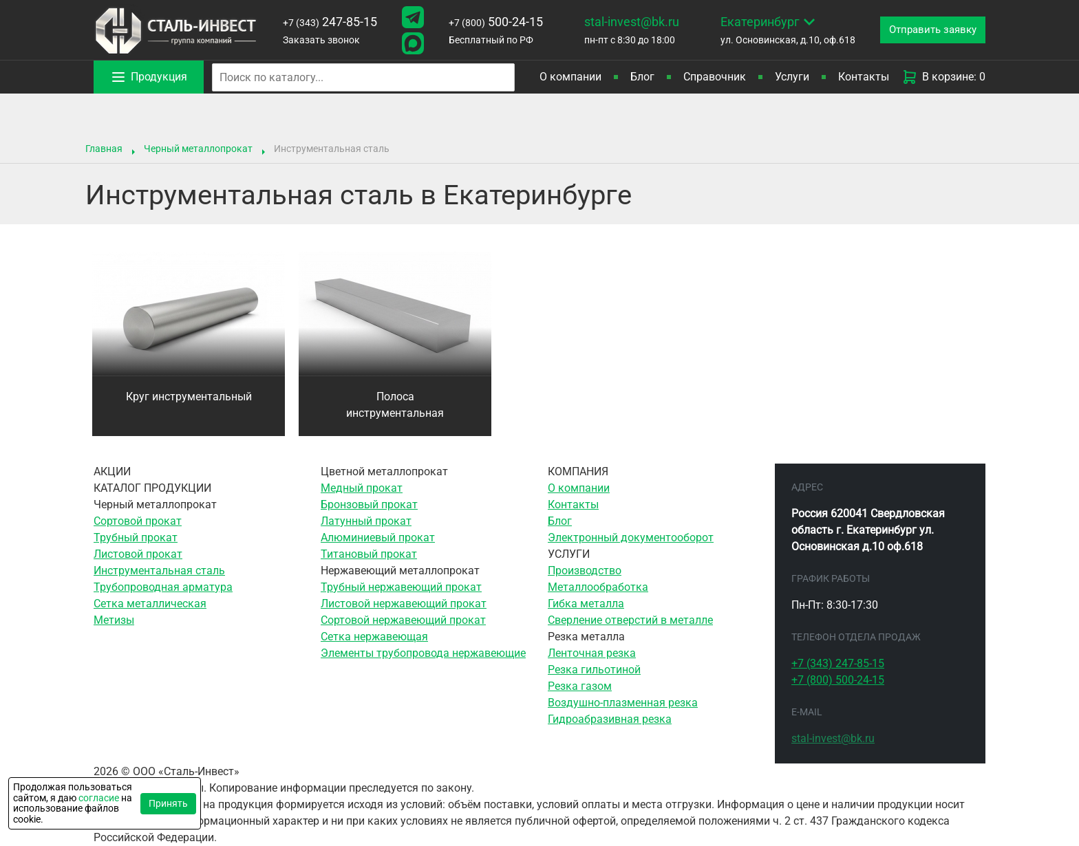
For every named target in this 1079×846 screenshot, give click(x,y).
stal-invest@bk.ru (626, 21)
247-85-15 (328, 21)
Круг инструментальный (189, 396)
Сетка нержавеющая (374, 636)
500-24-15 (492, 21)
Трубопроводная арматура (163, 587)
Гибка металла (586, 603)
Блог (642, 76)
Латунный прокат (366, 521)
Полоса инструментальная (395, 405)
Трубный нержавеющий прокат (401, 587)
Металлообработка (598, 587)
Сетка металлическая (150, 603)
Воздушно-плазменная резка (623, 702)
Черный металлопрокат (198, 148)
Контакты (863, 76)
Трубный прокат (136, 537)
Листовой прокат (138, 554)
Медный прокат (362, 488)
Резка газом (580, 686)
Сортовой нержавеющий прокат (403, 620)
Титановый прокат (369, 554)
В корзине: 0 (943, 77)
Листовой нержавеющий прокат (404, 603)
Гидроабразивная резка (610, 719)
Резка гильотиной (594, 669)
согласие (98, 797)
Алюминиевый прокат (378, 537)
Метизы (114, 620)
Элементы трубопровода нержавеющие (423, 653)
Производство (584, 570)
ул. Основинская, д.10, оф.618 (781, 28)
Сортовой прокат (138, 521)
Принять (168, 803)
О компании (570, 76)
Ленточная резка (592, 653)
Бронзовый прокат (369, 504)
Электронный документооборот (631, 537)
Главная (103, 148)
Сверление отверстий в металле (630, 620)
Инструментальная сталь (159, 570)
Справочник (714, 76)
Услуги (792, 76)
